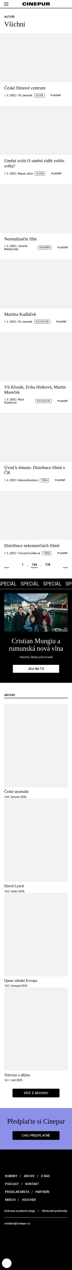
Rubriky (10, 1176)
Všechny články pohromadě (36, 657)
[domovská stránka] (36, 4)
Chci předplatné (36, 1135)
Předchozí (6, 565)
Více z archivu (36, 1093)
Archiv (29, 1176)
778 (47, 565)
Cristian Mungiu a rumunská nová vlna (36, 644)
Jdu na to (36, 669)
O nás (45, 1176)
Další (65, 565)
